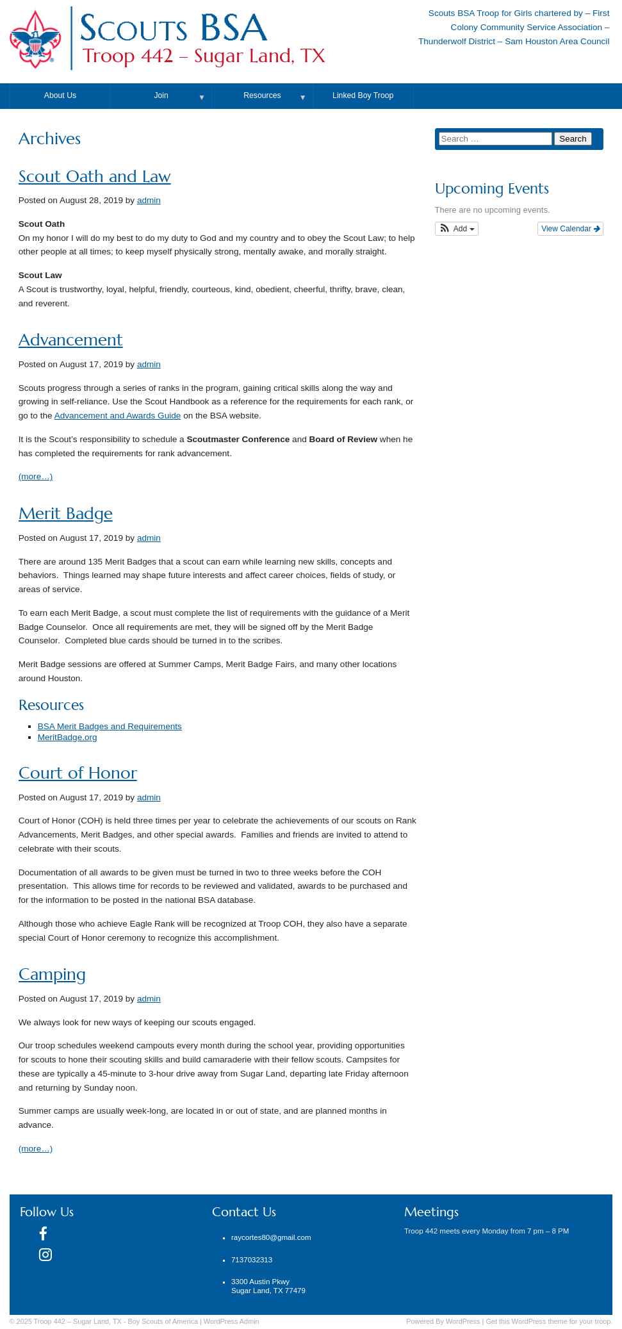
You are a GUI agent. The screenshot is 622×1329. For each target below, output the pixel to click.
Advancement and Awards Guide (117, 415)
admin (149, 200)
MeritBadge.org (67, 737)
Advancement (71, 340)
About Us (60, 95)
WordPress (463, 1321)
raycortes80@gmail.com (271, 1237)
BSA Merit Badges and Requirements (110, 726)
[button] (457, 228)
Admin (231, 1321)
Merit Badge (66, 513)
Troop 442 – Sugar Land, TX (204, 56)
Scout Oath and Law (95, 176)
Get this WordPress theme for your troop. (549, 1321)
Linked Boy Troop (362, 95)
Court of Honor (78, 773)
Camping (52, 974)
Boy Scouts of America (163, 1321)
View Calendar (570, 228)
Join (161, 95)
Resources (262, 95)
